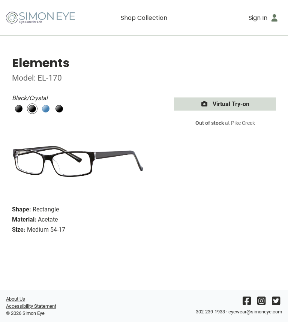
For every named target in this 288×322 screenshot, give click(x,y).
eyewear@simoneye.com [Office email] (255, 312)
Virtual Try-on (225, 104)
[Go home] (40, 17)
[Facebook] (247, 303)
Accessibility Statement (31, 306)
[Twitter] (276, 303)
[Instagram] (261, 303)
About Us (15, 299)
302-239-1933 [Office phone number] (210, 312)
